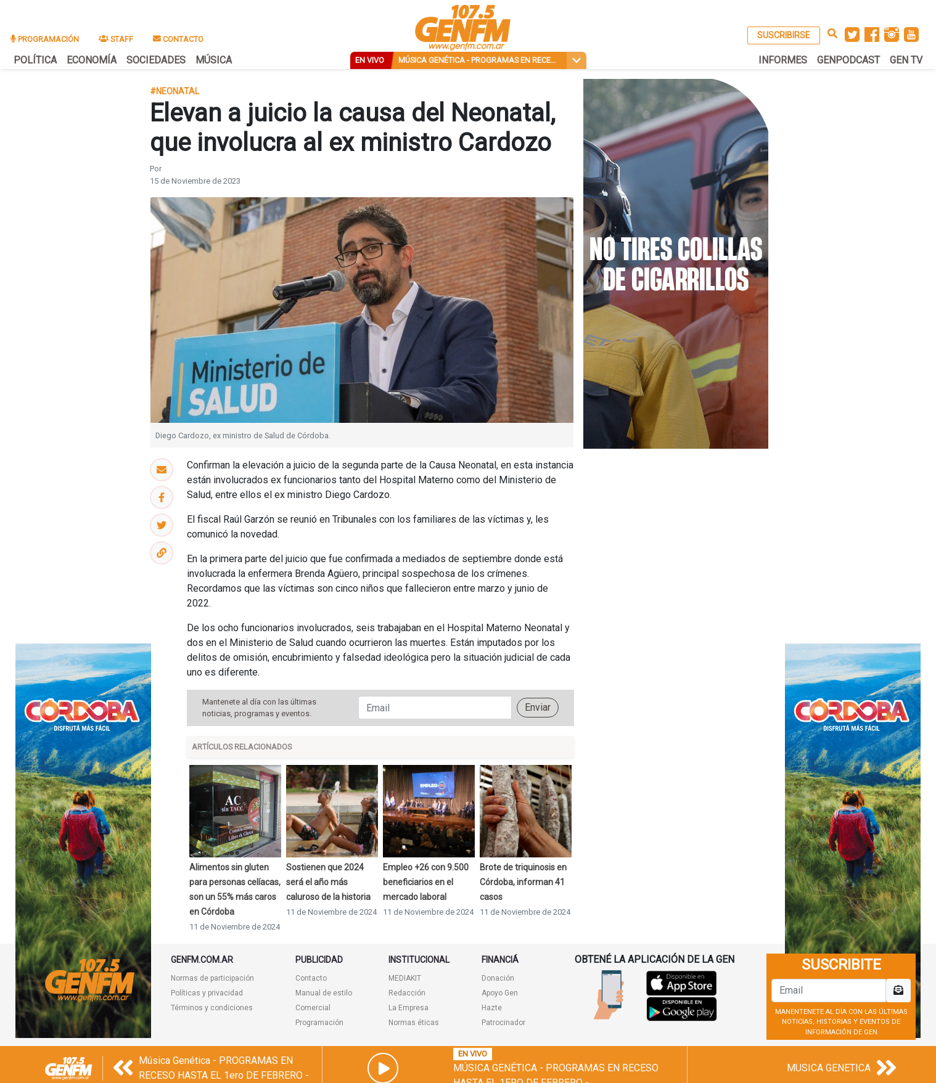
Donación (498, 978)
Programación (319, 1022)
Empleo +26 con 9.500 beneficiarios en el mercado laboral (426, 882)
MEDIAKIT (404, 978)
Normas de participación (212, 978)
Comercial (312, 1007)
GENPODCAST (848, 60)
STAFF (116, 39)
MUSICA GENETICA (829, 1068)
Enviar (538, 707)
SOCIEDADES (156, 60)
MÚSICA (213, 60)
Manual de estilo (323, 993)
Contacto (311, 978)
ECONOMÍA (92, 60)
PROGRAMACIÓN (44, 39)
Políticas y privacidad (207, 993)
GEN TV (906, 60)
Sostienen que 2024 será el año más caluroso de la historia (328, 882)
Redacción (406, 993)
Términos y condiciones (212, 1007)
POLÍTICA (35, 60)
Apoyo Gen (500, 993)
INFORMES (782, 60)
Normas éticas (413, 1022)
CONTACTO (178, 39)
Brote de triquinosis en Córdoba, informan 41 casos (523, 882)
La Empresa (408, 1007)
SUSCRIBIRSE (783, 35)
